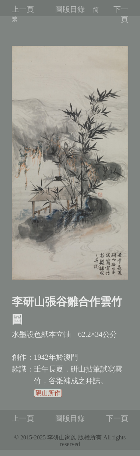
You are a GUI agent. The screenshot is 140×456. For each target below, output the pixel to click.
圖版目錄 (70, 9)
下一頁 (117, 418)
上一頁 (23, 9)
